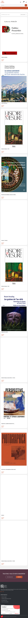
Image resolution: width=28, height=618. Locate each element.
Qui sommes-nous (4, 600)
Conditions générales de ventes (6, 598)
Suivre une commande (5, 601)
